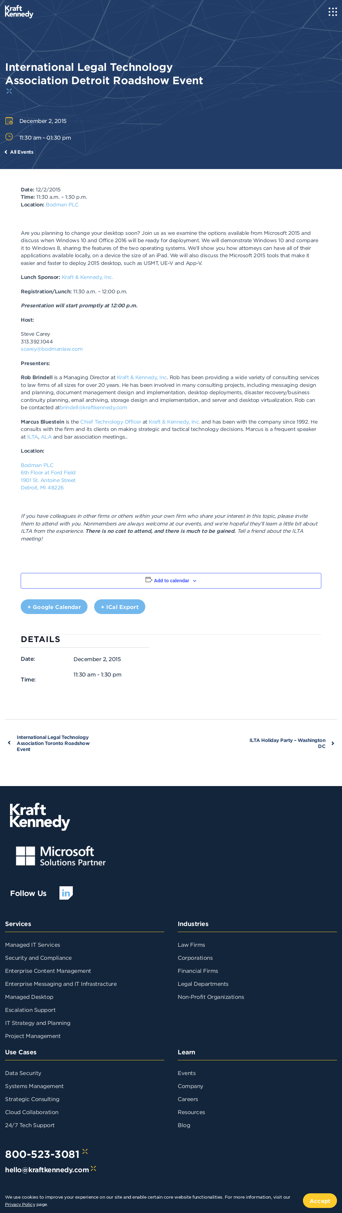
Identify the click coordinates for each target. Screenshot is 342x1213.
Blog (184, 1124)
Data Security (23, 1072)
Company (190, 1085)
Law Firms (191, 944)
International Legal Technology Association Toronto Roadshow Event (53, 743)
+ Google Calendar (54, 606)
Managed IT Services (32, 944)
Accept (320, 1200)
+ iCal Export (120, 606)
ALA (46, 436)
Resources (191, 1111)
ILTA (32, 436)
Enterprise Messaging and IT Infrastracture (61, 983)
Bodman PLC (62, 204)
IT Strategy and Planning (37, 1022)
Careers (188, 1098)
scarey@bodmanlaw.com (51, 348)
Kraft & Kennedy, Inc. (87, 277)
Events (186, 1072)
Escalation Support (30, 1009)
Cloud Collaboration (31, 1111)
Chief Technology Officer (110, 421)
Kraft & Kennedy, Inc (142, 377)
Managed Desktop (29, 996)
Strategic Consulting (32, 1098)
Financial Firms (198, 970)
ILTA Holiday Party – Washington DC (287, 743)
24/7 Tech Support (30, 1124)
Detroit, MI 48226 (42, 487)
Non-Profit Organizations (211, 996)
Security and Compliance (38, 957)
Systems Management (34, 1085)
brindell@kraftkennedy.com (93, 407)
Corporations (195, 957)
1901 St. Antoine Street (48, 480)
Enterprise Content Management (48, 970)
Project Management (32, 1035)
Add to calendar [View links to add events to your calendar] (171, 580)
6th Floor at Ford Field (48, 472)
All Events (21, 152)
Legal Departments (203, 983)
